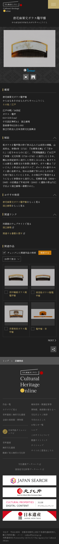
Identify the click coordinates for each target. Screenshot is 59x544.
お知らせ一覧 (37, 424)
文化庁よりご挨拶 (39, 414)
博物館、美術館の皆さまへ (43, 409)
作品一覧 (7, 404)
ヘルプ (34, 429)
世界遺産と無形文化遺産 (14, 414)
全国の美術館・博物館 (13, 419)
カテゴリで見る (10, 409)
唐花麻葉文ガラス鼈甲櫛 (15, 201)
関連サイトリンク (39, 440)
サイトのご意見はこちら (42, 450)
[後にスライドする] (52, 340)
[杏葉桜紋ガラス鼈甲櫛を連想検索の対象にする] (6, 328)
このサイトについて (40, 434)
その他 (6, 104)
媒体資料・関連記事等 (41, 404)
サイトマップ (37, 445)
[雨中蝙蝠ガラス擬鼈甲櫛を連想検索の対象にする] (6, 292)
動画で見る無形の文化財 (14, 452)
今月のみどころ (38, 419)
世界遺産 (7, 442)
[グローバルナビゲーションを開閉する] (53, 4)
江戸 (13, 104)
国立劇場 (7, 205)
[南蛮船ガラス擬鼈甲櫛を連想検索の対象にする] (32, 292)
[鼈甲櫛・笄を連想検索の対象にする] (32, 328)
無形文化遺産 (9, 447)
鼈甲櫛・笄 (41, 328)
